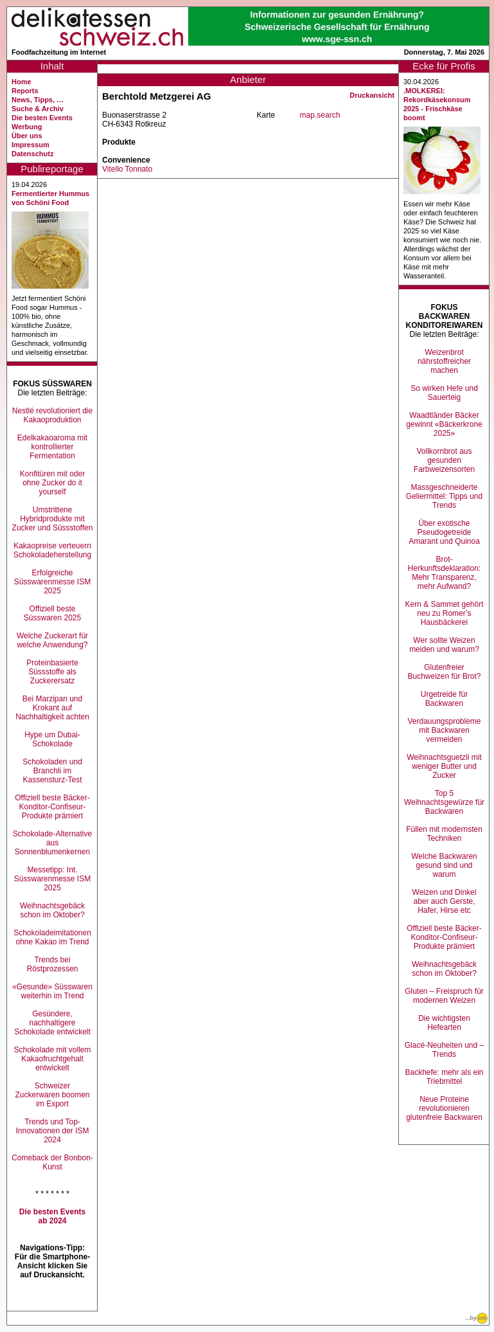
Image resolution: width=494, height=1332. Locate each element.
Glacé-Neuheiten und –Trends (444, 1050)
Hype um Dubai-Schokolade (52, 739)
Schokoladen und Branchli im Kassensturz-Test (52, 770)
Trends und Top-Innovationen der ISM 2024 (52, 1130)
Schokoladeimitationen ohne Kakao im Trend (52, 937)
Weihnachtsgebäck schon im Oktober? (52, 910)
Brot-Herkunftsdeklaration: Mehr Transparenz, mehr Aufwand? (444, 573)
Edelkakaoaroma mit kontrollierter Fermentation (52, 446)
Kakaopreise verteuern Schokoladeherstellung (52, 550)
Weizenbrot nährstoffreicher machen (444, 361)
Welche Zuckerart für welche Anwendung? (52, 640)
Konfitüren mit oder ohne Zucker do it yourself (52, 482)
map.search (320, 115)
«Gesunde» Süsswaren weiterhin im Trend (52, 991)
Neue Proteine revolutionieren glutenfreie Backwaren (444, 1108)
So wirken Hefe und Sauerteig (444, 393)
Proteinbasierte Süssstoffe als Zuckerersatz (52, 671)
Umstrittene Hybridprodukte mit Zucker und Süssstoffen (52, 518)
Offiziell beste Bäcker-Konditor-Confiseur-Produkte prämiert (52, 806)
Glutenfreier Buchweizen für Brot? (444, 672)
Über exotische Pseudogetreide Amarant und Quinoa (444, 532)
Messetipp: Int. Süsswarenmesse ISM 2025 (52, 878)
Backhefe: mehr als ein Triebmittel (444, 1077)
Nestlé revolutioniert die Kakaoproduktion (52, 415)
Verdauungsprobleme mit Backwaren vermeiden (444, 730)
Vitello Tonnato (127, 169)
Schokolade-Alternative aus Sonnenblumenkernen (52, 842)
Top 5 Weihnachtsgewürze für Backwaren (444, 802)
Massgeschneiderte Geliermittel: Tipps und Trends (444, 496)
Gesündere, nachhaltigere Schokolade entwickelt (52, 1022)
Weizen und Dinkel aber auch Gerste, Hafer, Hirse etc (444, 901)
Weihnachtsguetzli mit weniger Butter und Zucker (444, 766)
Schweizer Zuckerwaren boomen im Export (52, 1094)
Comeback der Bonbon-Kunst (52, 1162)
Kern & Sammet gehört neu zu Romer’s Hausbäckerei (444, 613)
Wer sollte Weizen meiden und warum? (444, 645)
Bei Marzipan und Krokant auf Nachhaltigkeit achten (52, 707)
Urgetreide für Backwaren (444, 699)
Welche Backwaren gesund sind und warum (444, 865)
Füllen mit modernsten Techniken (444, 834)
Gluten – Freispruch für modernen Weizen (444, 996)
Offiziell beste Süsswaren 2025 (52, 613)
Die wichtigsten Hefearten (444, 1023)
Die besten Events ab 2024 (52, 1216)
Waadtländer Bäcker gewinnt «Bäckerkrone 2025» (444, 424)
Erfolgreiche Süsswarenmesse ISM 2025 (52, 581)
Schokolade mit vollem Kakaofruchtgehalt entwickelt (52, 1058)
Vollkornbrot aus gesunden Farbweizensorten (444, 460)
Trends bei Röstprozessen (52, 964)
